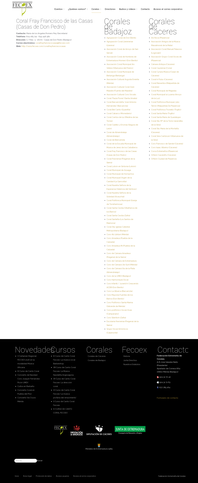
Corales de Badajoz (97, 360)
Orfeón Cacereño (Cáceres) (163, 155)
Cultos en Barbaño (25, 386)
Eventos (58, 9)
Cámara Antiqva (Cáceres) (163, 64)
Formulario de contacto (167, 398)
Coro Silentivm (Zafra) (116, 317)
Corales (95, 9)
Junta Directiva (130, 360)
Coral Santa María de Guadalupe (166, 117)
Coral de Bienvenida (116, 140)
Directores (110, 9)
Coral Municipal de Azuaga (119, 170)
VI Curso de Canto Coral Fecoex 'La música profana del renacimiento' (64, 394)
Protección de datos (44, 476)
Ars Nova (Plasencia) (160, 38)
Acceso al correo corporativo (168, 9)
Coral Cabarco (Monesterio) (119, 113)
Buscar (40, 461)
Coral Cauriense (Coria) (161, 68)
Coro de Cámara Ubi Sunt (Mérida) (122, 265)
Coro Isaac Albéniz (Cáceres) (164, 147)
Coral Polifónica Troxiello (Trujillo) (166, 110)
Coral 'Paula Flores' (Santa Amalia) (122, 98)
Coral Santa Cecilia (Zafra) (118, 215)
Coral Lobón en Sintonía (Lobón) (121, 166)
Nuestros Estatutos (131, 364)
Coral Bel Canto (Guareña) (118, 110)
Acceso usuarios (62, 476)
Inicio (17, 476)
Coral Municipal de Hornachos (120, 174)
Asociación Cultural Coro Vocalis (121, 94)
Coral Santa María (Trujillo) (163, 113)
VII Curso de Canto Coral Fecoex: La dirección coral (64, 382)
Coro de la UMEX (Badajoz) (119, 276)
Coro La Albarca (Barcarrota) (120, 291)
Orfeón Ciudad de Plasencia (164, 159)
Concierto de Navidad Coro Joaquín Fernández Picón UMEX (28, 379)
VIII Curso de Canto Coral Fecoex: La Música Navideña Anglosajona (64, 371)
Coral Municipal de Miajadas (163, 91)
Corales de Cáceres (97, 356)
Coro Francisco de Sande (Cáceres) (167, 144)
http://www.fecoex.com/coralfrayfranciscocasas (44, 46)
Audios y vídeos (127, 9)
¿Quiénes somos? (77, 9)
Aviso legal (27, 476)
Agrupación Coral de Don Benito (121, 38)
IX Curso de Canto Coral (28, 371)
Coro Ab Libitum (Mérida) (118, 234)
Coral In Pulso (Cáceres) (162, 79)
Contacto (145, 9)
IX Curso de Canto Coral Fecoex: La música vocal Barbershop (64, 360)
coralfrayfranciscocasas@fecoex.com (53, 43)
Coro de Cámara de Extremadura (122, 261)
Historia (126, 356)
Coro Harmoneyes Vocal (117, 280)
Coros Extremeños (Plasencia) (164, 151)
